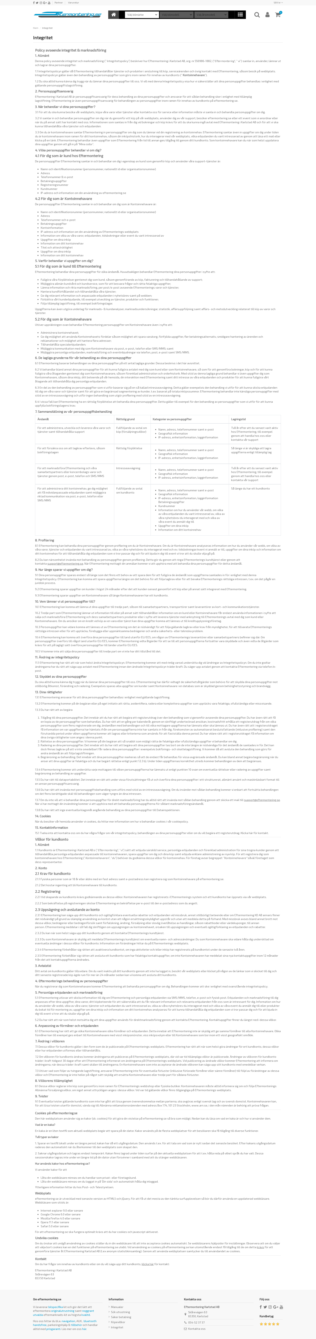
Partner (59, 2)
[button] (240, 14)
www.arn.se (199, 1105)
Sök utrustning (120, 1312)
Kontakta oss (197, 1328)
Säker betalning (121, 1317)
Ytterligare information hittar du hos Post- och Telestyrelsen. (74, 1187)
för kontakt (155, 1264)
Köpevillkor (118, 1322)
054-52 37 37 (196, 1322)
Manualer (117, 1307)
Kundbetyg (266, 1316)
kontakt (263, 833)
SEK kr (278, 2)
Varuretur (73, 2)
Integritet (117, 1327)
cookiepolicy (180, 821)
